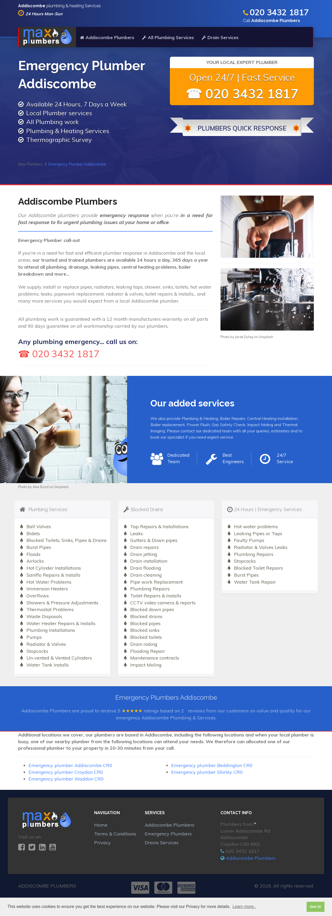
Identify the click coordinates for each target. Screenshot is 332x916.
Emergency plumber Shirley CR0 (207, 772)
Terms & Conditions (115, 834)
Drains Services (161, 843)
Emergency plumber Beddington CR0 (212, 765)
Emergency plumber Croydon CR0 (66, 772)
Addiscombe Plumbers (107, 37)
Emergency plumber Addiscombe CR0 (70, 765)
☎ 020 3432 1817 (242, 93)
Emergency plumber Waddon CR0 (66, 779)
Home (100, 825)
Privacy (102, 843)
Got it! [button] (315, 907)
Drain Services (220, 37)
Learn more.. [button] (244, 906)
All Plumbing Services (168, 37)
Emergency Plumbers (168, 834)
